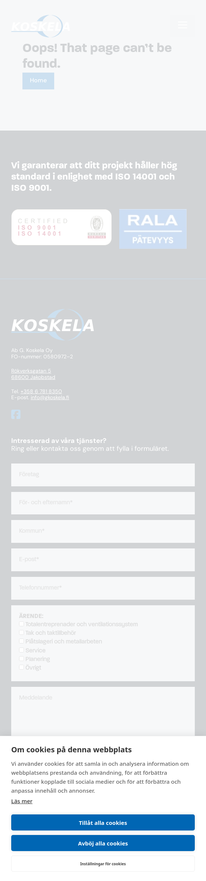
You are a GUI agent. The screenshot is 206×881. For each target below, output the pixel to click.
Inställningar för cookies (103, 863)
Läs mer (22, 801)
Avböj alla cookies (103, 843)
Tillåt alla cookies (103, 822)
